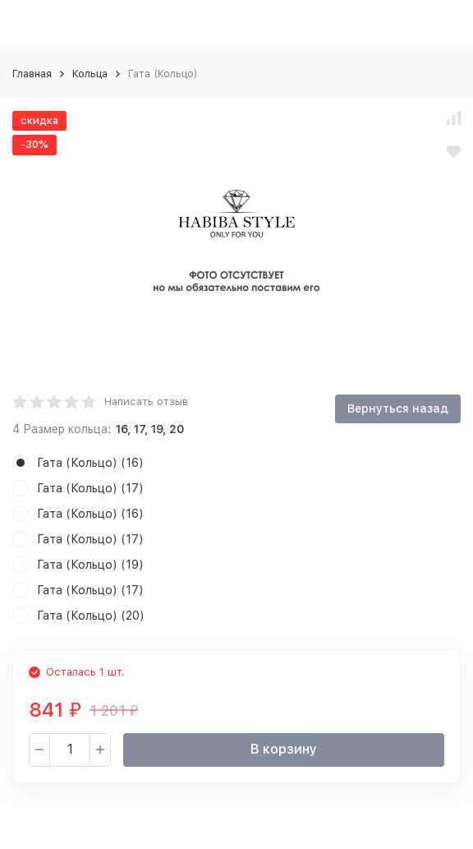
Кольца (90, 73)
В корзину (283, 749)
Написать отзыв (146, 401)
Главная (32, 73)
